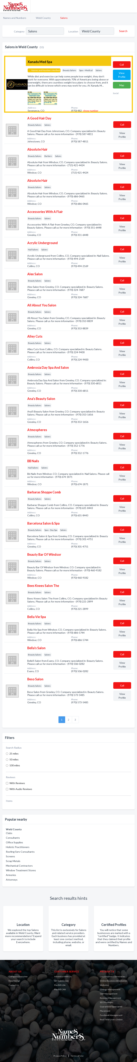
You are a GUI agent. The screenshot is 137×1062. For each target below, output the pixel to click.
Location (73, 31)
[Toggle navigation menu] (132, 6)
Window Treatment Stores (21, 870)
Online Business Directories (113, 980)
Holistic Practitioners (17, 847)
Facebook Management (111, 1015)
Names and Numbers (14, 17)
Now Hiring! (14, 980)
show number (90, 110)
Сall (122, 64)
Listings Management (110, 989)
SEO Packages (106, 1002)
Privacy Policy (60, 1055)
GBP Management (108, 993)
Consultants (13, 837)
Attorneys (11, 879)
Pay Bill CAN (60, 989)
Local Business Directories (112, 976)
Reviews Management (110, 998)
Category (19, 31)
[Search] (123, 31)
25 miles (14, 753)
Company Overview (18, 976)
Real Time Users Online (111, 1019)
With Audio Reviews (20, 789)
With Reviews (17, 783)
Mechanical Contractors (19, 865)
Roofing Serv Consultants (20, 851)
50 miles (14, 759)
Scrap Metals (13, 860)
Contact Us (14, 985)
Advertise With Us (63, 976)
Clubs (9, 833)
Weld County (43, 17)
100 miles (14, 765)
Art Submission (61, 980)
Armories (11, 874)
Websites (104, 985)
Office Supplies (14, 842)
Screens (10, 856)
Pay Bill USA (59, 985)
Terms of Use (77, 1055)
